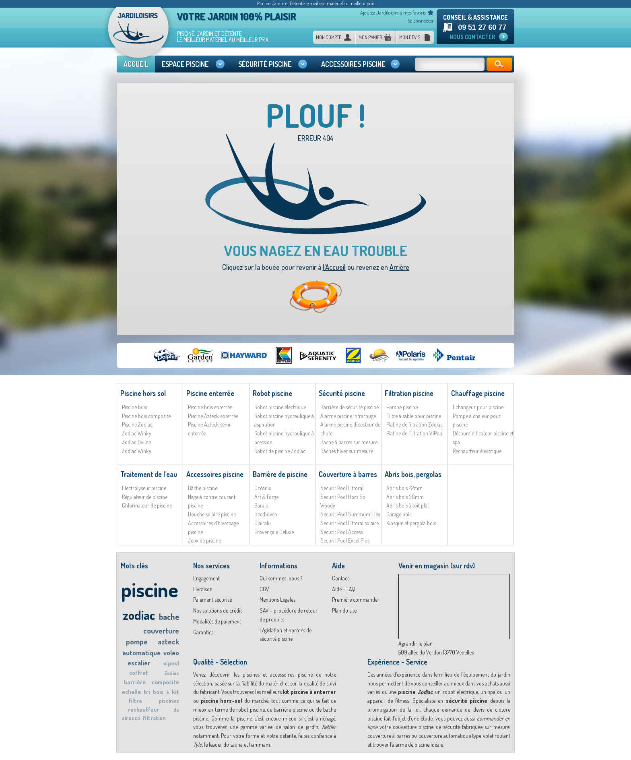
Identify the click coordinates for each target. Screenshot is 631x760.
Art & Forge (266, 496)
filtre (135, 700)
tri (147, 692)
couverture (161, 630)
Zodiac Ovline (136, 442)
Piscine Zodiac (137, 424)
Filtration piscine (409, 393)
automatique (141, 652)
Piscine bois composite (146, 415)
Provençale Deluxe (274, 531)
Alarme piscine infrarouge (348, 415)
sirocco (131, 717)
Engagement (206, 578)
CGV (264, 589)
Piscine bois (134, 407)
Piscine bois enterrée (210, 407)
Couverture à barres (348, 474)
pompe (137, 641)
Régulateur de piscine (144, 496)
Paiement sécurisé (212, 599)
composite (165, 682)
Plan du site (344, 610)
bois (158, 691)
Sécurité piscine (342, 393)
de (176, 710)
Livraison (202, 589)
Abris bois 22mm (404, 488)
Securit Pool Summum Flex (350, 514)
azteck (168, 641)
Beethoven (265, 514)
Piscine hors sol (143, 393)
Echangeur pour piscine (478, 407)
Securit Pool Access (341, 531)
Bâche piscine (202, 488)
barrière (135, 682)
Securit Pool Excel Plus (344, 540)
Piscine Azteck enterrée (213, 415)
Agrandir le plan (415, 643)
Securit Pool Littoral (341, 488)
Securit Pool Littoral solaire (349, 523)
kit (175, 692)
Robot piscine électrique (280, 407)
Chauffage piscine (478, 393)
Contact (340, 578)
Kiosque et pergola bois (411, 523)
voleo (171, 652)
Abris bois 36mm (405, 496)
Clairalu (262, 523)
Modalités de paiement (217, 621)
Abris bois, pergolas (413, 474)
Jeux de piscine (204, 540)
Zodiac (172, 673)
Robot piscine (272, 393)
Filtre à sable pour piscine (413, 415)
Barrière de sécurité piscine (349, 407)
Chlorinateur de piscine (147, 505)
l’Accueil (334, 267)
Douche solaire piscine (212, 514)
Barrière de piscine (280, 474)
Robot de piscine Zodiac (279, 450)
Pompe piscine (402, 407)
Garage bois (398, 514)
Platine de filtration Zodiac (414, 424)
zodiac (139, 615)
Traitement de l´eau (148, 474)
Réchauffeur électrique (477, 450)
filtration (154, 717)
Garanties (203, 632)
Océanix (262, 488)
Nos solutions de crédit (217, 610)
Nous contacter (472, 36)
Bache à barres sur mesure (348, 442)
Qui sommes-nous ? (281, 578)
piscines (169, 700)
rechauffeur (143, 709)
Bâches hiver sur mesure (346, 450)
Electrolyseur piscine (144, 488)
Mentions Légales (277, 599)
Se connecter (421, 20)
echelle (131, 692)
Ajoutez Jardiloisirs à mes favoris (393, 12)
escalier (139, 663)
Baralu (261, 505)
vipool (171, 663)
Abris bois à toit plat (407, 505)
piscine (149, 589)
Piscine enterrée (210, 393)
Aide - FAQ (343, 589)
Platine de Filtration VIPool (414, 433)
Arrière (399, 267)
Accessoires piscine (214, 474)
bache (169, 616)
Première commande (354, 599)
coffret (138, 673)
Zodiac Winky (136, 433)
